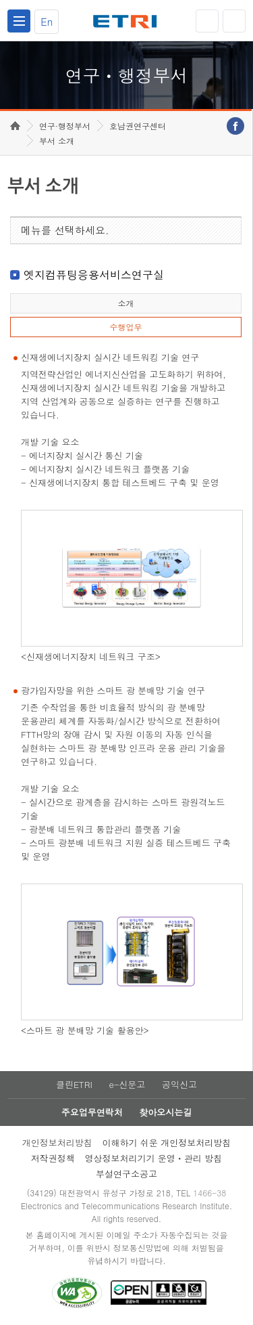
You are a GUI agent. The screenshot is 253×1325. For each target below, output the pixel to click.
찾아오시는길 (165, 1112)
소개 (125, 303)
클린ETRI (74, 1084)
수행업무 (125, 326)
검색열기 (234, 20)
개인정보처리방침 (57, 1142)
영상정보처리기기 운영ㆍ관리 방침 (154, 1158)
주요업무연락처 (92, 1112)
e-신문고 (127, 1084)
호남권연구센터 (137, 125)
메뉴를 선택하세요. (65, 230)
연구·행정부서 (64, 125)
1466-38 (209, 1192)
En (46, 21)
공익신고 (179, 1084)
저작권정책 (53, 1158)
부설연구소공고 (126, 1173)
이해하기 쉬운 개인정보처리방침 (167, 1142)
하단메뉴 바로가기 (0, 0)
